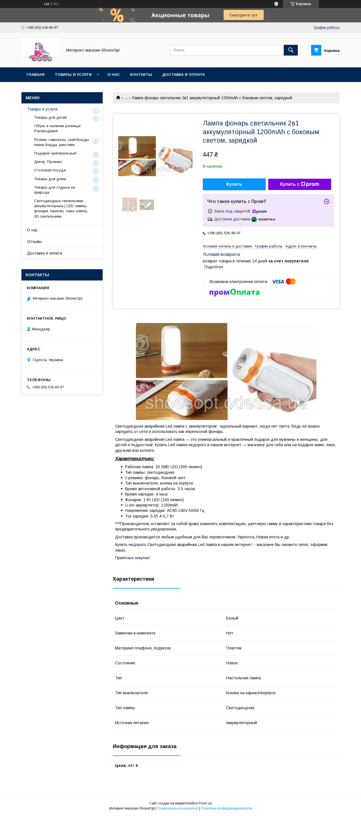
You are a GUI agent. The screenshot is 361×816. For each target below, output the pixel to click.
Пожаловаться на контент (177, 808)
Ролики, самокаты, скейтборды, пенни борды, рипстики (62, 142)
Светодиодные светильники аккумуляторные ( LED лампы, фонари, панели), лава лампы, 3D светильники (61, 208)
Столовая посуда (50, 170)
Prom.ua (205, 803)
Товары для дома (50, 179)
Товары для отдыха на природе (54, 189)
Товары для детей (50, 117)
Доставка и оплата (183, 74)
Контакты (141, 74)
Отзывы (34, 241)
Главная (36, 74)
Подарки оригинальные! (55, 153)
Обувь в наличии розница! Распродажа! (57, 128)
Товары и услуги (73, 74)
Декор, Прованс (48, 162)
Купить (234, 184)
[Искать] (291, 50)
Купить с (299, 184)
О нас (113, 74)
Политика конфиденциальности (226, 808)
